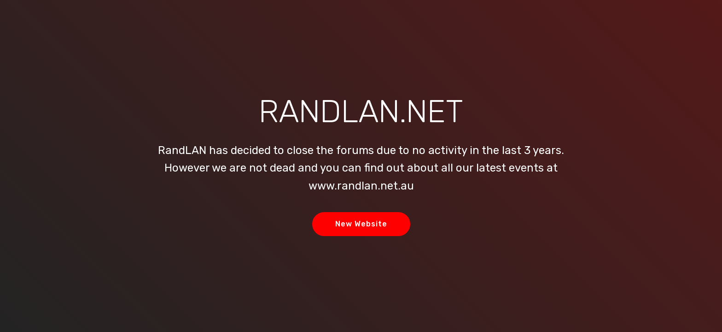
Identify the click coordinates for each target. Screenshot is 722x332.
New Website (361, 223)
